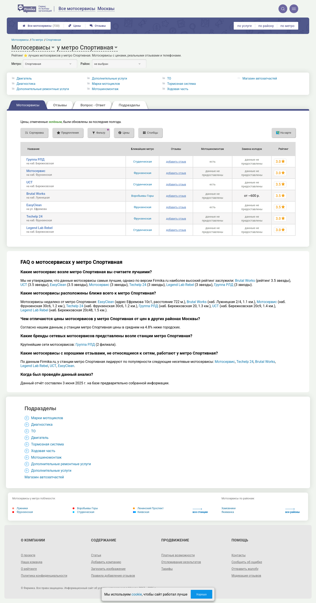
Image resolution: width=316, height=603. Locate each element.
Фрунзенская (142, 173)
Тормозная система (181, 83)
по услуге (244, 26)
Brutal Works (35, 194)
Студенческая (142, 161)
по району (266, 26)
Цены (74, 25)
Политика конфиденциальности (44, 575)
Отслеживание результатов (181, 562)
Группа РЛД (35, 159)
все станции (200, 511)
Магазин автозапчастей (259, 78)
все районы (292, 511)
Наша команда (31, 562)
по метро (287, 26)
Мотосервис (35, 171)
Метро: (16, 64)
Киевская (141, 512)
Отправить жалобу (245, 569)
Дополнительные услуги (109, 78)
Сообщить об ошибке (247, 562)
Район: (85, 64)
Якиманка (228, 512)
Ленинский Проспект (148, 508)
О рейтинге (29, 569)
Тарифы (167, 569)
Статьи (96, 555)
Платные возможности (178, 555)
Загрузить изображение (108, 569)
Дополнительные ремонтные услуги (43, 88)
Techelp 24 (34, 216)
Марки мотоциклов (106, 83)
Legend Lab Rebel (39, 228)
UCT (29, 182)
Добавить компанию (106, 562)
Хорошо (201, 594)
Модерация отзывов (246, 575)
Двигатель (24, 78)
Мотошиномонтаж (105, 88)
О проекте (28, 555)
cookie (136, 594)
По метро (37, 39)
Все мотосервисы (41, 25)
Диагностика (26, 83)
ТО (169, 78)
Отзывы (98, 25)
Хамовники (229, 508)
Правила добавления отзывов (113, 575)
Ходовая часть (177, 88)
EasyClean (34, 205)
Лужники (20, 508)
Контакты (239, 555)
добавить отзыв (176, 161)
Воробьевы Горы (142, 195)
